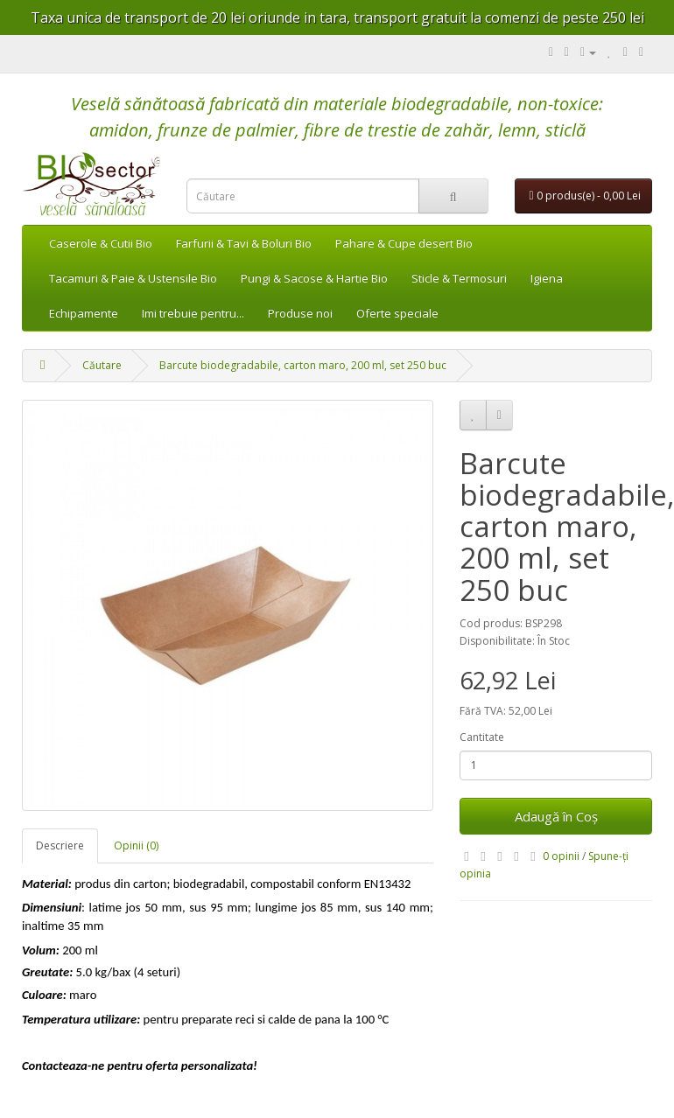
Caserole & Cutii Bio (100, 243)
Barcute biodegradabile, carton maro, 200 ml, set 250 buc (302, 365)
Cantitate (482, 737)
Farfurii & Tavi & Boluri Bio (244, 243)
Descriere (60, 845)
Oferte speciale (397, 313)
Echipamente (83, 313)
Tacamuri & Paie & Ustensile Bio (133, 278)
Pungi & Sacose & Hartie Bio (314, 278)
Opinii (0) (136, 845)
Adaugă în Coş (556, 816)
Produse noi (300, 313)
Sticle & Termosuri (459, 278)
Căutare (102, 365)
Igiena (546, 278)
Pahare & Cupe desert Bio (404, 243)
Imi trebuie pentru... (193, 313)
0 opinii (561, 856)
